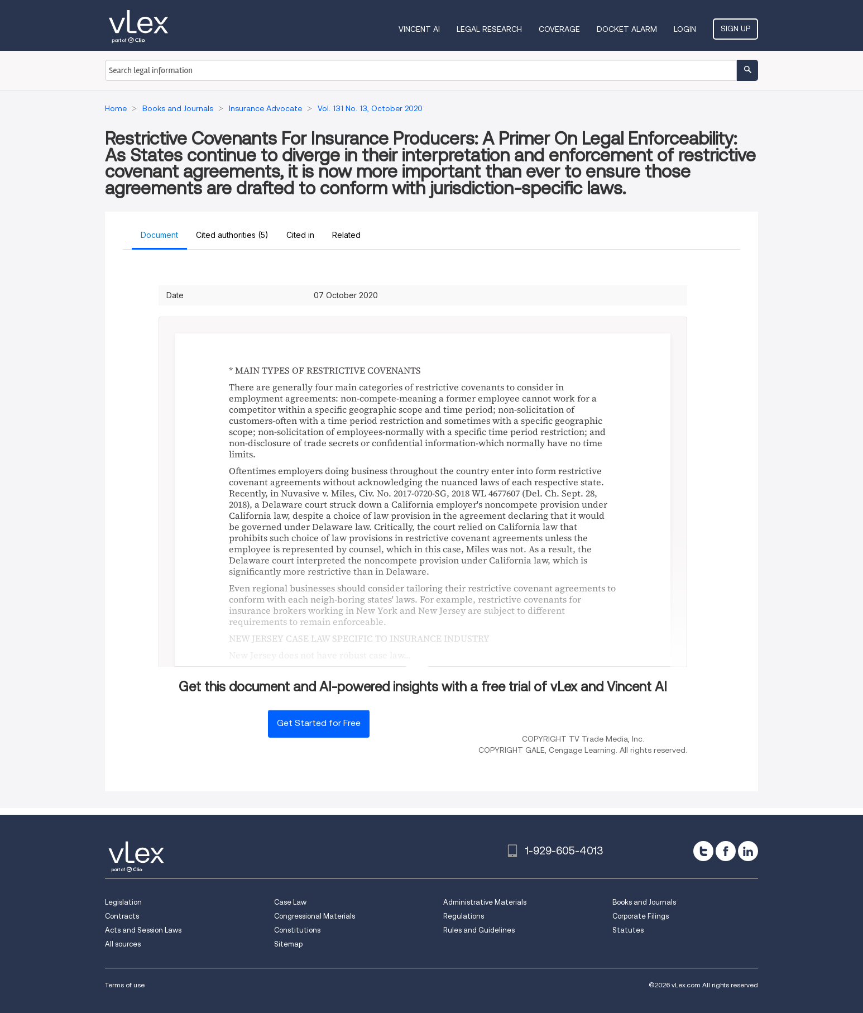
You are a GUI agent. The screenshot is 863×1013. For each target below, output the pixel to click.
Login (685, 29)
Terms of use (125, 984)
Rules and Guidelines (479, 930)
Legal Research (489, 29)
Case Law (290, 902)
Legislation (123, 902)
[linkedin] (748, 851)
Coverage (559, 29)
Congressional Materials (314, 916)
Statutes (628, 930)
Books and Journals (644, 902)
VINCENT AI (419, 29)
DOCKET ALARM (627, 29)
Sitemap (288, 944)
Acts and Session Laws (143, 930)
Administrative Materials (484, 902)
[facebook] (726, 851)
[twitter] (703, 851)
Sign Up (735, 28)
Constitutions (297, 930)
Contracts (122, 916)
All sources (123, 944)
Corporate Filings (640, 916)
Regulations (463, 916)
